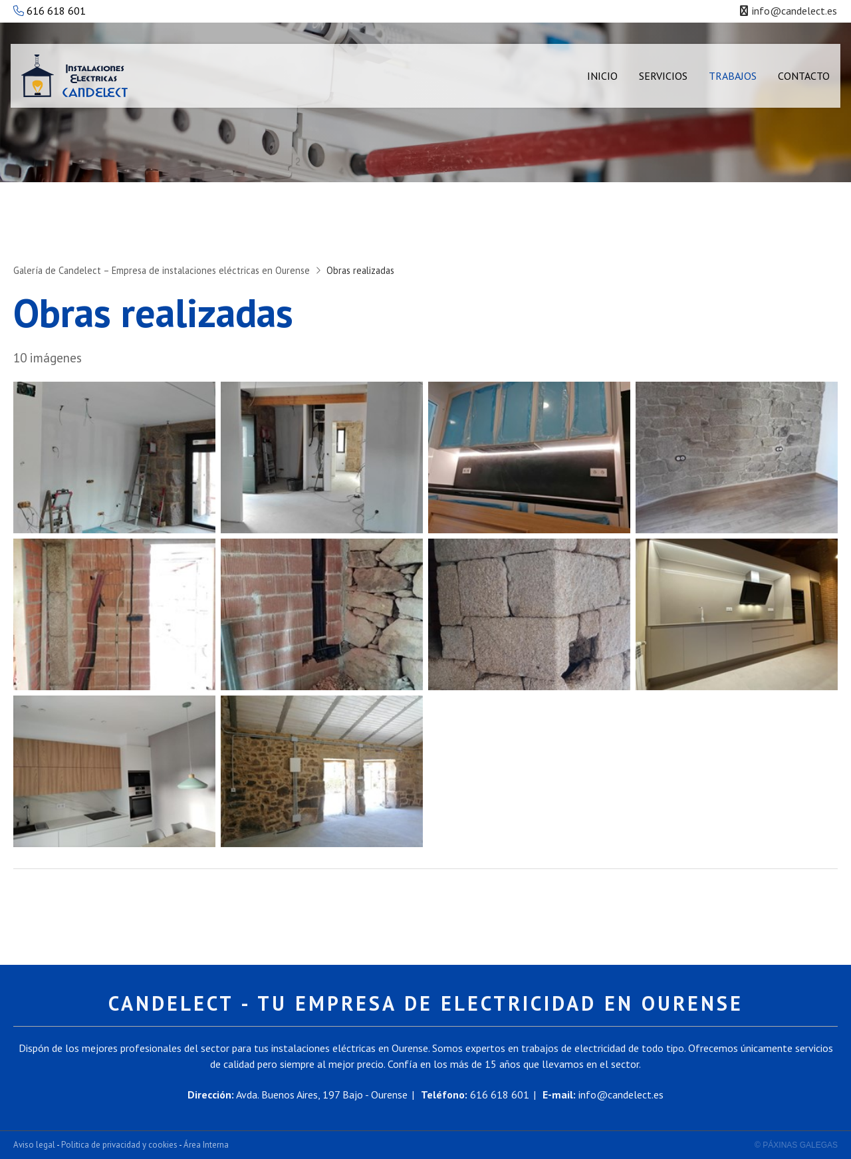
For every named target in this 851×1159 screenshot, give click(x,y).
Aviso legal (34, 1144)
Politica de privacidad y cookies (119, 1144)
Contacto (804, 75)
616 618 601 (49, 10)
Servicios (663, 75)
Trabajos (733, 75)
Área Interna (206, 1144)
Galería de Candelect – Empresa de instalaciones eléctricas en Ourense (161, 270)
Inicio (602, 75)
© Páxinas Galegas (796, 1145)
